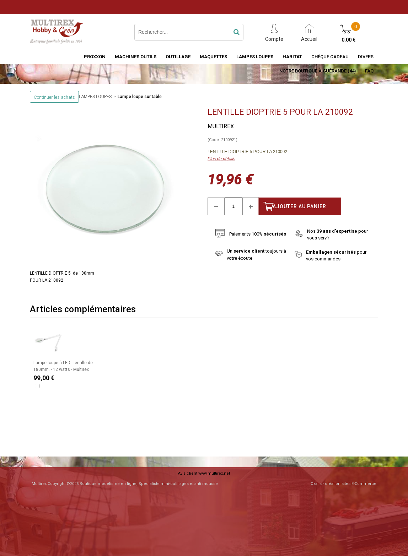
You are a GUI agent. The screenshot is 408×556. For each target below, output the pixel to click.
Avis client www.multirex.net (204, 473)
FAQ (369, 71)
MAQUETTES (213, 56)
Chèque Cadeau (330, 56)
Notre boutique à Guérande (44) (317, 71)
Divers (366, 56)
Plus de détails (221, 158)
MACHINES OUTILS (135, 56)
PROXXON (95, 56)
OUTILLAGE (178, 56)
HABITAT (292, 56)
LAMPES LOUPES (254, 56)
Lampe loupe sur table (140, 96)
